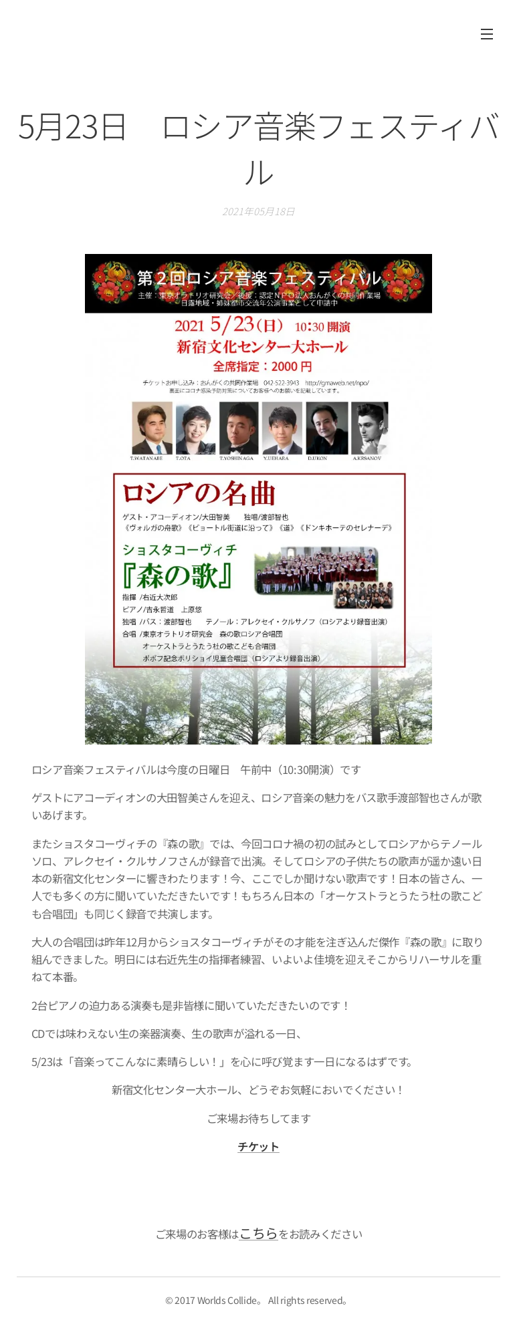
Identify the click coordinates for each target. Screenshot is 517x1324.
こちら (258, 1232)
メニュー (487, 34)
